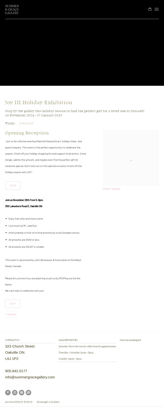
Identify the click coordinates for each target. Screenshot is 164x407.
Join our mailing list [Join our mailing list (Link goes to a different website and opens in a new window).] (130, 339)
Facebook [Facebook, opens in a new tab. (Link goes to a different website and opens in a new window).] (8, 392)
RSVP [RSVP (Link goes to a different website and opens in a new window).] (13, 185)
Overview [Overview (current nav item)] (26, 123)
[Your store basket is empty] (150, 9)
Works (10, 123)
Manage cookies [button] (48, 401)
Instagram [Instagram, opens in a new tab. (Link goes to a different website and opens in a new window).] (14, 392)
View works (112, 189)
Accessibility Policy (19, 401)
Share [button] (12, 314)
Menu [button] (156, 9)
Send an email (28, 392)
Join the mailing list (21, 392)
